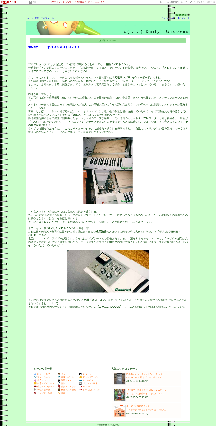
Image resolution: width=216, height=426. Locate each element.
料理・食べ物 (42, 389)
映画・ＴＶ (65, 380)
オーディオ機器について (138, 406)
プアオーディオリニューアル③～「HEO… (146, 410)
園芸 (61, 393)
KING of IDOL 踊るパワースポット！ (144, 377)
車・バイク (86, 380)
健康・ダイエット (44, 383)
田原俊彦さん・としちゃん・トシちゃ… (145, 373)
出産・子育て (42, 374)
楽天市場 (211, 2)
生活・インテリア (44, 386)
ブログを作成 (198, 2)
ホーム (30, 18)
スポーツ (85, 374)
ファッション (42, 377)
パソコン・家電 (88, 383)
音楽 (34, 2)
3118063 (181, 15)
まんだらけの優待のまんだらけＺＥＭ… (145, 393)
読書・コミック (67, 386)
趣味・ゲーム (66, 377)
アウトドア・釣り (89, 377)
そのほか (85, 386)
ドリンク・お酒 (43, 393)
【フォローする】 (167, 18)
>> (177, 2)
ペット (62, 374)
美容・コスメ (42, 380)
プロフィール (47, 18)
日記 (37, 18)
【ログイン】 (183, 18)
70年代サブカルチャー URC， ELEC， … (146, 390)
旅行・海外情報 (67, 389)
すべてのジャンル (89, 389)
